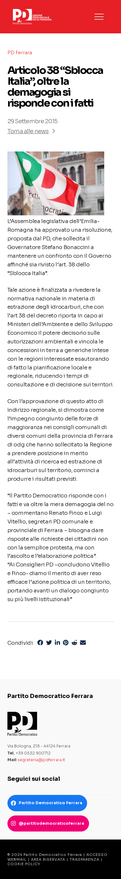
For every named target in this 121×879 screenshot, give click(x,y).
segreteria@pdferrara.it (41, 759)
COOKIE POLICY (23, 864)
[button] (99, 17)
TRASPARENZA (84, 859)
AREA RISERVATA (48, 859)
